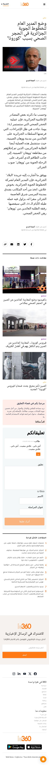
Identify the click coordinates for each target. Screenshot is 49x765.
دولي (44, 18)
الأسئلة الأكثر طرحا (40, 717)
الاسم (40, 496)
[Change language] (5, 4)
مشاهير (43, 703)
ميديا (44, 697)
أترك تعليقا (24, 521)
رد (38, 454)
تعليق (40, 464)
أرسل (24, 655)
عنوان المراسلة (35, 507)
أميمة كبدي (30, 80)
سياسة (43, 686)
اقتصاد (44, 688)
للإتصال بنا (42, 726)
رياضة (44, 700)
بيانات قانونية (42, 723)
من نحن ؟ (43, 714)
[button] (43, 759)
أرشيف (44, 729)
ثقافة (44, 694)
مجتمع (44, 691)
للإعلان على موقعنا (40, 720)
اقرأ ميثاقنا (40, 421)
